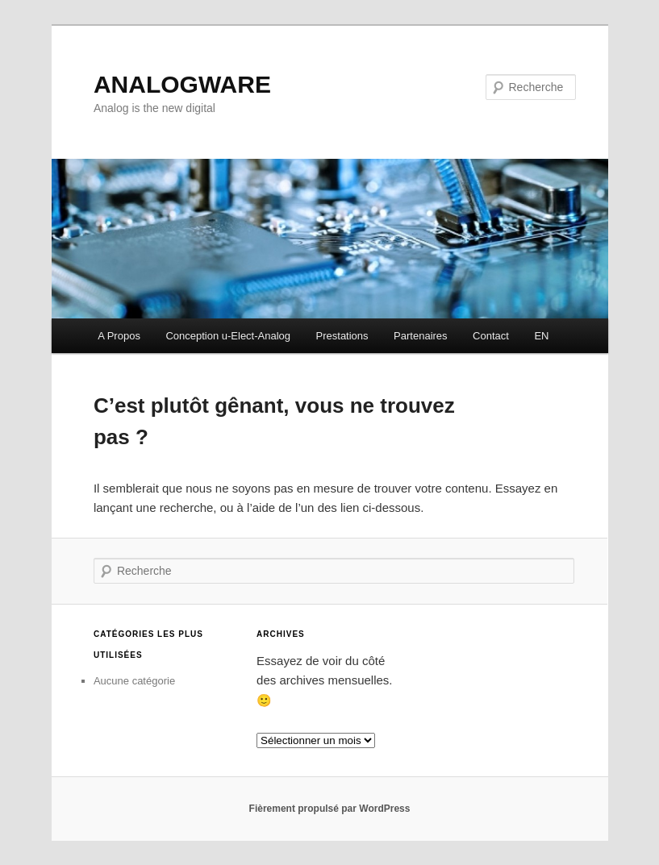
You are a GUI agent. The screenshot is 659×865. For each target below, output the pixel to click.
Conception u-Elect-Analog (227, 336)
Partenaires (420, 336)
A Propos (119, 336)
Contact (491, 336)
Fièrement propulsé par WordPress (330, 808)
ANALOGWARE (182, 84)
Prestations (342, 336)
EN (541, 336)
